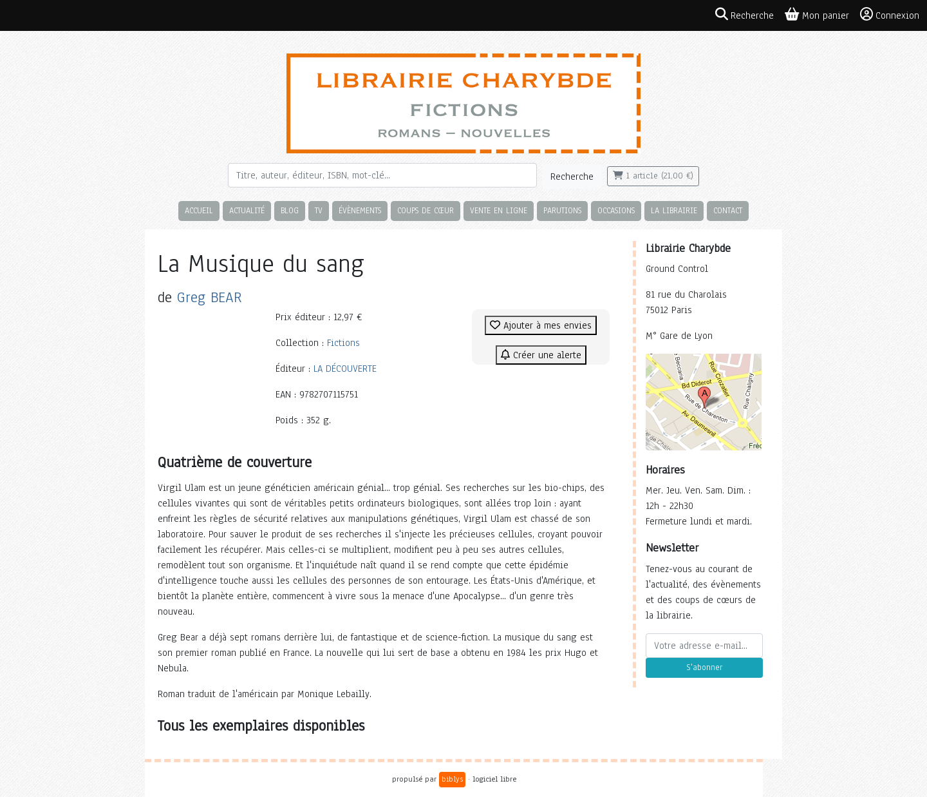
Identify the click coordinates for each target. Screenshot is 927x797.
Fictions (343, 342)
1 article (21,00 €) (653, 176)
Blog (290, 210)
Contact (727, 210)
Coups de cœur (425, 210)
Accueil (199, 210)
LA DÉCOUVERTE (345, 368)
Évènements (360, 210)
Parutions (562, 210)
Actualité (247, 210)
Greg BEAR (209, 297)
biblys (452, 779)
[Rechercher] (382, 175)
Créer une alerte (541, 355)
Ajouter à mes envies (541, 325)
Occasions (616, 210)
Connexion (889, 15)
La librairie (674, 210)
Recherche (572, 176)
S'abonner (704, 667)
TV (319, 210)
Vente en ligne (498, 210)
